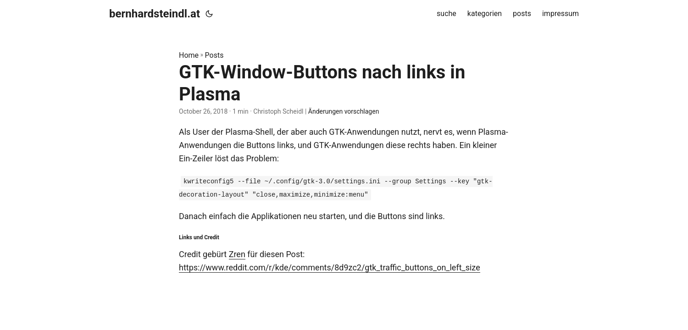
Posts (214, 55)
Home (189, 55)
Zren (237, 254)
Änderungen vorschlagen (343, 111)
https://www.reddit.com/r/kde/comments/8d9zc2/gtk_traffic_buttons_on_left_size (329, 267)
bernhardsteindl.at (154, 13)
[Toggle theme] (209, 14)
